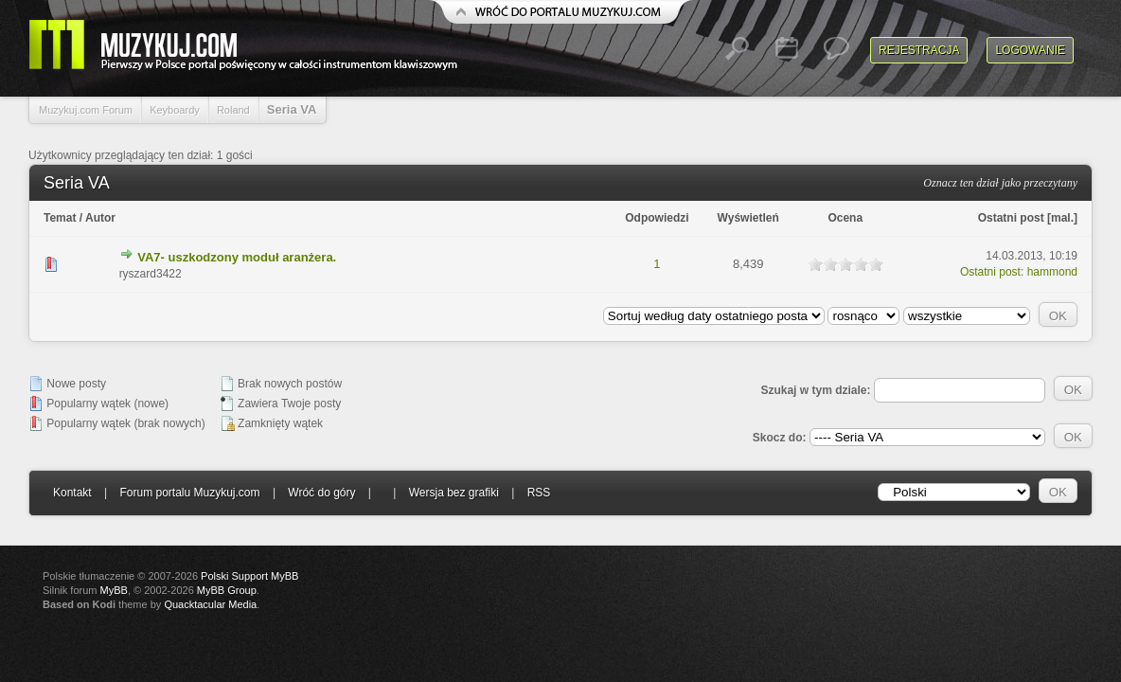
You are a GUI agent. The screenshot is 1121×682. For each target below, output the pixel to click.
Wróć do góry (321, 492)
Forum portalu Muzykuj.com (190, 492)
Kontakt (72, 492)
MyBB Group (227, 590)
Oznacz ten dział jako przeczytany (1000, 182)
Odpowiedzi (656, 217)
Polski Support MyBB (249, 576)
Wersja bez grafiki (454, 492)
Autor (100, 217)
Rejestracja (919, 50)
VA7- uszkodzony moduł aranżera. (236, 257)
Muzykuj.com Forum (86, 110)
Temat (60, 217)
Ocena (845, 217)
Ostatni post (1011, 217)
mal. (1062, 217)
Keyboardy (175, 110)
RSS (539, 492)
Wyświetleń (748, 217)
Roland (233, 110)
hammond (1052, 271)
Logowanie (1030, 50)
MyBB (114, 590)
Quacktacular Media (210, 604)
